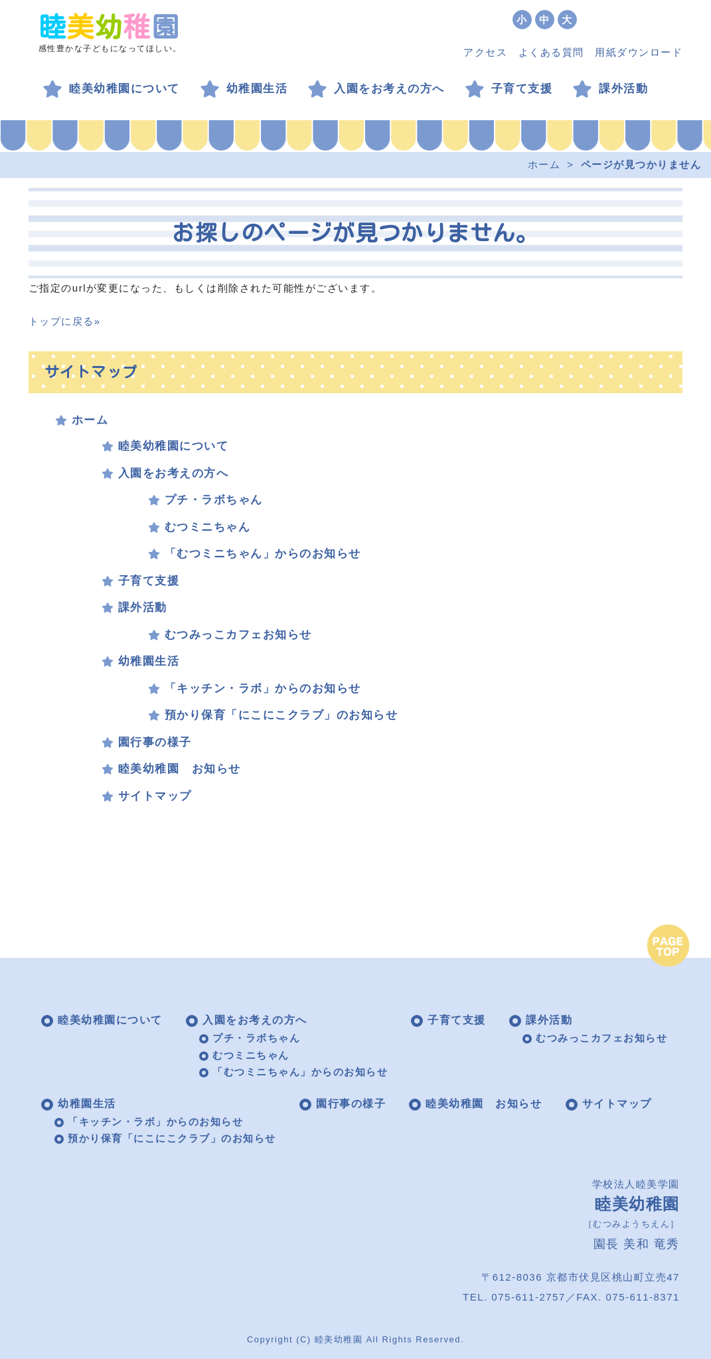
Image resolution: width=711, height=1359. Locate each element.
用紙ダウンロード (638, 52)
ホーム (544, 164)
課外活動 (623, 88)
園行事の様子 (155, 742)
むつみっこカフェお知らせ (238, 634)
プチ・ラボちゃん (214, 500)
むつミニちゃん (208, 527)
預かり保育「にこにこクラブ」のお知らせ (281, 715)
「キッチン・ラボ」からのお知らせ (263, 688)
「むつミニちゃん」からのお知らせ (263, 553)
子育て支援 (522, 88)
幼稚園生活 (257, 88)
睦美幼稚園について (124, 88)
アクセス (485, 52)
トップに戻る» (65, 321)
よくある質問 (551, 52)
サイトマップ (155, 796)
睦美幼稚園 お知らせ (179, 769)
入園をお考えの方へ (389, 88)
